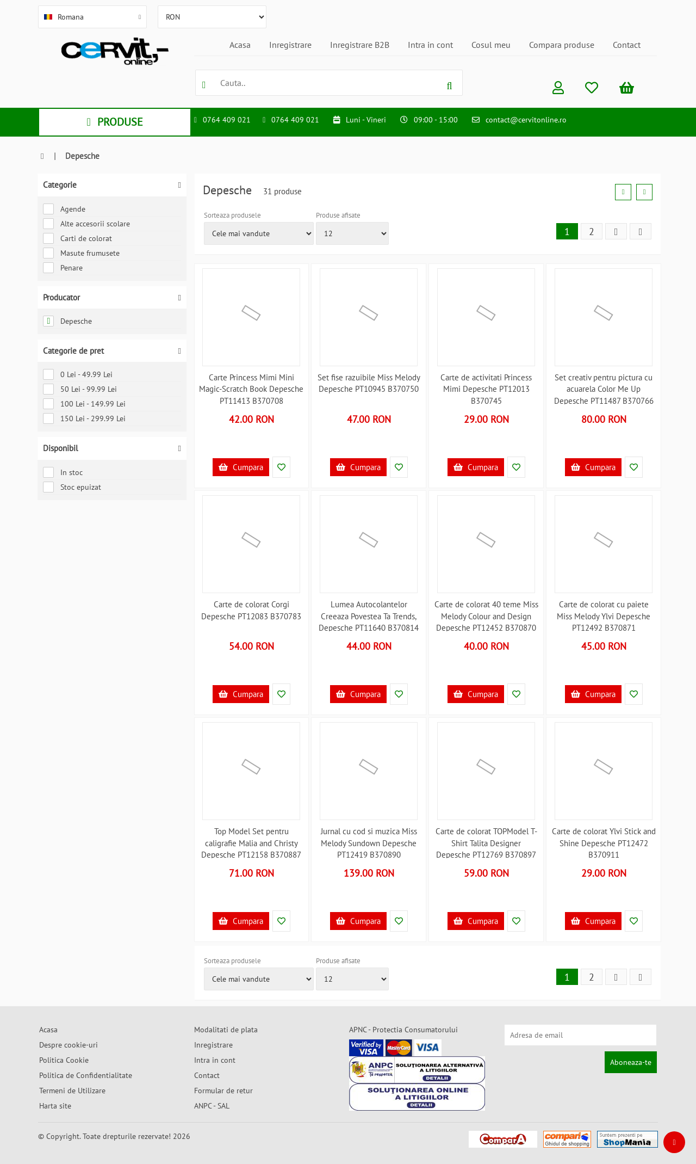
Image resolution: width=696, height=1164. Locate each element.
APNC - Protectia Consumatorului (403, 1029)
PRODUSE (114, 122)
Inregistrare (290, 44)
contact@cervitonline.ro (526, 120)
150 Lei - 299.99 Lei (84, 418)
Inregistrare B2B (359, 44)
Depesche (67, 321)
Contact (627, 44)
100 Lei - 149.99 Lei (84, 403)
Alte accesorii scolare (86, 223)
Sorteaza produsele (232, 215)
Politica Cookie (64, 1060)
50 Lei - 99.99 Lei (80, 389)
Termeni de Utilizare (72, 1090)
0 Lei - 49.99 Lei (78, 374)
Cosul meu (491, 44)
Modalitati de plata (226, 1029)
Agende (64, 209)
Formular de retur (223, 1090)
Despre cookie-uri (68, 1045)
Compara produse (561, 44)
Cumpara (241, 467)
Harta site (55, 1106)
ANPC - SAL (211, 1106)
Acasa (240, 44)
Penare (63, 267)
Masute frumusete (81, 253)
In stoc (63, 472)
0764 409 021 (227, 120)
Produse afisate (338, 215)
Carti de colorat (77, 238)
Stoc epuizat (72, 487)
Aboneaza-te (630, 1062)
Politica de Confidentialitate (85, 1075)
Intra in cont (430, 44)
